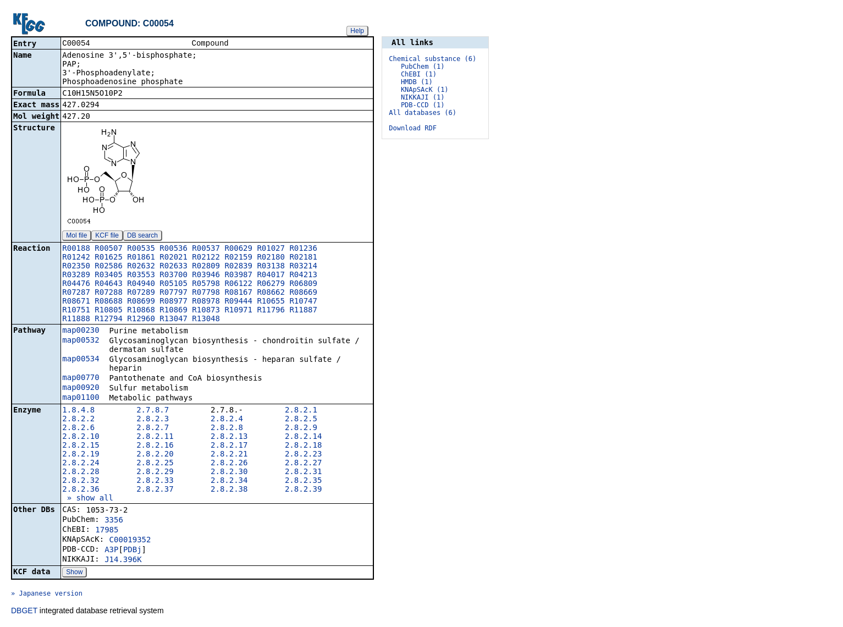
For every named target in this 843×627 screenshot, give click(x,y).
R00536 (173, 249)
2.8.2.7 (152, 428)
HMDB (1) (417, 82)
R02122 (206, 258)
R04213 (303, 275)
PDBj (132, 550)
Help (357, 31)
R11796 (271, 310)
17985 (106, 530)
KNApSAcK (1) (425, 90)
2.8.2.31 (303, 472)
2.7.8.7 (152, 410)
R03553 (141, 275)
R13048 (206, 319)
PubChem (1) (422, 66)
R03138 (271, 266)
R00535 (141, 249)
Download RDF (413, 128)
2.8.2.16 (154, 446)
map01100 (80, 398)
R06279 (271, 284)
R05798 (206, 284)
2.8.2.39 (303, 490)
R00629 (238, 249)
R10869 (173, 310)
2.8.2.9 (301, 428)
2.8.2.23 (303, 454)
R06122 (238, 284)
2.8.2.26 (229, 463)
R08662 (271, 293)
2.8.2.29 (154, 472)
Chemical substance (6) (432, 59)
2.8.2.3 (152, 419)
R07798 (206, 293)
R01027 (271, 249)
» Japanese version (46, 594)
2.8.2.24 (80, 463)
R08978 (206, 302)
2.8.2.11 (154, 437)
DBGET (24, 611)
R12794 (109, 319)
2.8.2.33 (154, 481)
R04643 (109, 284)
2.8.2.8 (227, 428)
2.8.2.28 (80, 472)
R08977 (173, 302)
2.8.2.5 (301, 419)
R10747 (303, 302)
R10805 (109, 310)
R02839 (238, 266)
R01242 (76, 258)
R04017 (271, 275)
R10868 (141, 310)
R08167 (238, 293)
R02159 (238, 258)
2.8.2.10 (80, 437)
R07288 (109, 293)
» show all (87, 498)
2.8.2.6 (78, 428)
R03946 (206, 275)
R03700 (173, 275)
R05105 (173, 284)
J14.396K (122, 560)
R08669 (303, 293)
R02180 (271, 258)
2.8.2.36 (80, 490)
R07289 (141, 293)
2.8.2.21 (229, 454)
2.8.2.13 (229, 437)
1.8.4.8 (78, 410)
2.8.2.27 (303, 463)
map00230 (80, 331)
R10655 (271, 302)
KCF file (107, 236)
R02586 (109, 266)
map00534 (80, 359)
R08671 (76, 302)
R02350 (76, 266)
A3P (111, 550)
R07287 (76, 293)
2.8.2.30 (229, 472)
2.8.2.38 (229, 490)
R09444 (238, 302)
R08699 (141, 302)
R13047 (173, 319)
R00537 (206, 249)
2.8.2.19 (80, 454)
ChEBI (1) (419, 74)
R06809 (303, 284)
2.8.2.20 (154, 454)
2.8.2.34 (229, 481)
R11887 (303, 310)
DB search (142, 236)
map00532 (80, 341)
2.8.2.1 (301, 410)
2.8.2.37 (154, 490)
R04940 (141, 284)
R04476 (76, 284)
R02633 (173, 266)
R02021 (173, 258)
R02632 (141, 266)
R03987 (238, 275)
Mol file (76, 236)
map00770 (80, 378)
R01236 (303, 249)
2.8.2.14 (303, 437)
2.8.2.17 (229, 446)
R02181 (303, 258)
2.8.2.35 (303, 481)
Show (74, 573)
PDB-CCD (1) (422, 105)
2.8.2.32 (80, 481)
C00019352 (130, 540)
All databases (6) (422, 113)
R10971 (238, 310)
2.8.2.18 (303, 446)
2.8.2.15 (80, 446)
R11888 (76, 319)
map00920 (80, 388)
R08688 (109, 302)
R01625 (109, 258)
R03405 (109, 275)
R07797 (173, 293)
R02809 (206, 266)
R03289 (76, 275)
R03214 (303, 266)
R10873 (206, 310)
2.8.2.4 (227, 419)
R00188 (76, 249)
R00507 (109, 249)
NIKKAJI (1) (422, 97)
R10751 (76, 310)
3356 (113, 520)
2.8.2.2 (78, 419)
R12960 (141, 319)
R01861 (141, 258)
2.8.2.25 (154, 463)
